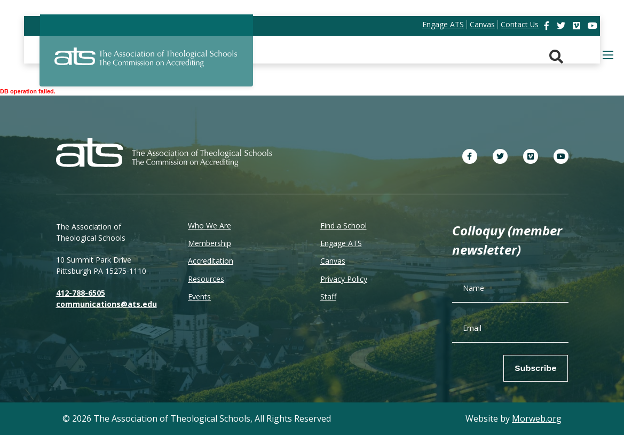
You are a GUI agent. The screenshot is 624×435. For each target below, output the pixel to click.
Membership (209, 243)
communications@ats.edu (106, 304)
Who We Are (209, 225)
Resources (206, 279)
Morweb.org (537, 418)
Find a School (343, 225)
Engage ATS (341, 243)
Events (199, 296)
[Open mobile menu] (608, 55)
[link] (547, 25)
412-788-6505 (80, 293)
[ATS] (146, 63)
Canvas (332, 261)
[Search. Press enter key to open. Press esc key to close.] (556, 57)
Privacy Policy (343, 279)
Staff (328, 296)
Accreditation (210, 261)
